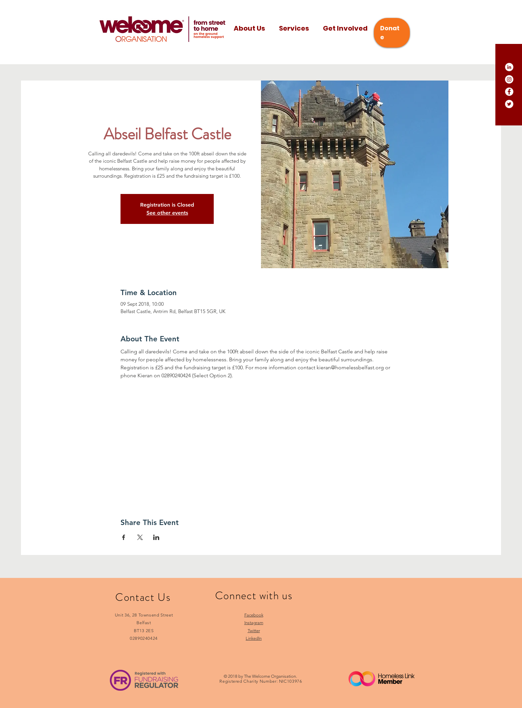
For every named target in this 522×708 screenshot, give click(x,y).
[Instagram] (509, 79)
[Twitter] (509, 104)
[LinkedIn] (509, 67)
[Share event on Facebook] (124, 537)
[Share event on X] (140, 537)
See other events (167, 213)
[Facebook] (509, 92)
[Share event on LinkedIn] (156, 537)
